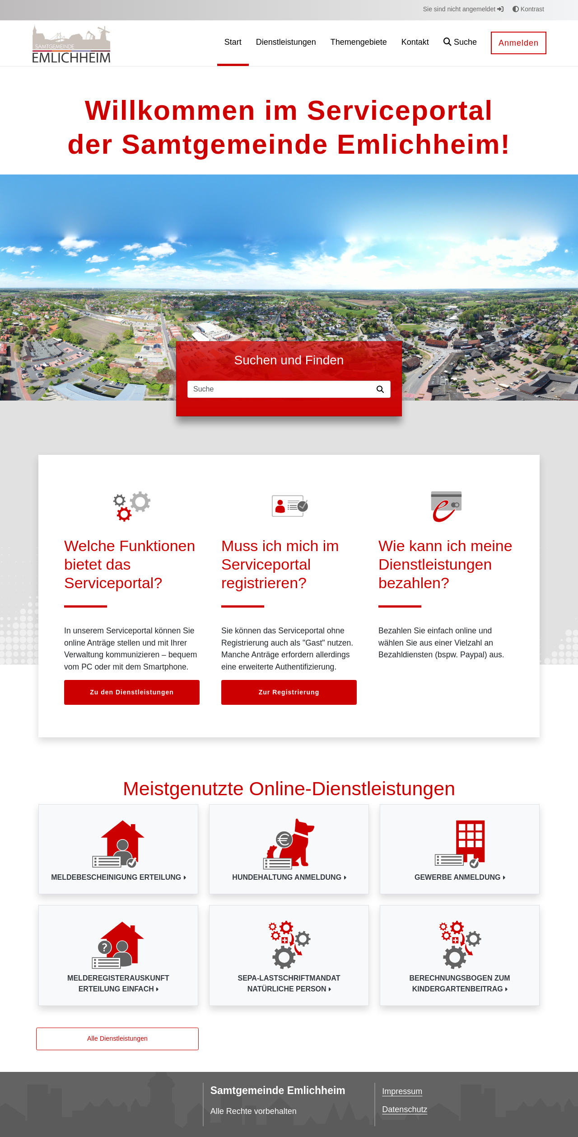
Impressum (402, 1091)
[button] (460, 43)
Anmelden (519, 42)
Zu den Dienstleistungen (132, 692)
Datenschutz (404, 1109)
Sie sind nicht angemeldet (463, 9)
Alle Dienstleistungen (117, 1038)
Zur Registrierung (289, 692)
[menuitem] (233, 43)
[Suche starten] (382, 389)
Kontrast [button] (528, 9)
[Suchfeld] (280, 389)
